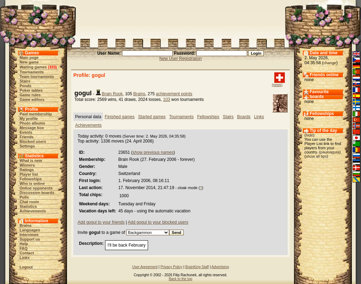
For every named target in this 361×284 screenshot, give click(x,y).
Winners (27, 165)
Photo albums (32, 123)
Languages (30, 230)
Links (25, 257)
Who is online (32, 183)
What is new (31, 160)
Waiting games (33, 67)
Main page (29, 57)
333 (52, 67)
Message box (32, 128)
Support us (30, 239)
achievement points (174, 93)
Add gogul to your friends (101, 222)
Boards (244, 116)
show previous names (153, 152)
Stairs (25, 81)
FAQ (24, 248)
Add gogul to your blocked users (158, 222)
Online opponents (36, 188)
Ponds (26, 86)
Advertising (220, 267)
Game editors (32, 99)
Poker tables (31, 90)
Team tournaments (37, 76)
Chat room (29, 202)
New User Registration (180, 58)
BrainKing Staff (197, 267)
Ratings (27, 170)
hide (309, 135)
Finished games (120, 116)
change (330, 63)
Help (24, 244)
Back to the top (180, 279)
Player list (29, 174)
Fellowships (31, 179)
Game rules (30, 95)
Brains (26, 225)
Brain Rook (112, 93)
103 (166, 99)
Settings (27, 146)
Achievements (33, 211)
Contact (27, 253)
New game (29, 62)
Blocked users (33, 141)
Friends (27, 137)
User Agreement (145, 267)
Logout (26, 267)
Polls (24, 197)
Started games (152, 116)
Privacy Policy (171, 267)
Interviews (29, 234)
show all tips (316, 156)
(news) (277, 85)
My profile (29, 118)
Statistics (28, 206)
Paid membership (36, 114)
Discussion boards (37, 193)
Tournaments (32, 72)
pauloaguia (329, 152)
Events (26, 132)
